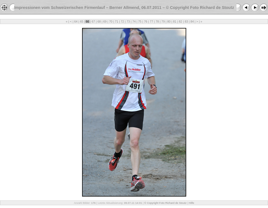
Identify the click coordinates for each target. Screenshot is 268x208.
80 (168, 21)
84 (192, 21)
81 (174, 21)
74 (134, 21)
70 (110, 21)
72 (122, 21)
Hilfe (191, 202)
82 (180, 21)
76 (145, 21)
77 (151, 21)
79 (163, 21)
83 (186, 21)
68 (99, 21)
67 (93, 21)
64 (75, 21)
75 (139, 21)
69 (104, 21)
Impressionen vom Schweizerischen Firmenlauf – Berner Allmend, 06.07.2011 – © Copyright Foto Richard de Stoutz (124, 7)
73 (128, 21)
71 (116, 21)
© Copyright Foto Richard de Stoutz (165, 202)
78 (157, 21)
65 (81, 21)
